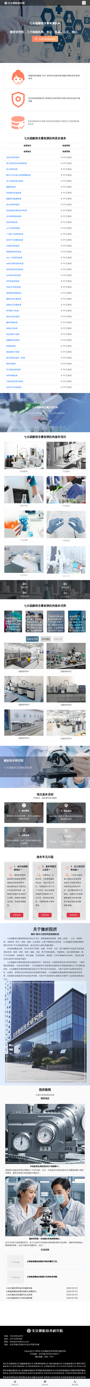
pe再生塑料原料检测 (14, 263)
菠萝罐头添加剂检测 (52, 1377)
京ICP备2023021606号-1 (49, 1354)
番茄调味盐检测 (24, 1377)
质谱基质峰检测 (67, 1377)
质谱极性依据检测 (13, 192)
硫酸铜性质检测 (12, 340)
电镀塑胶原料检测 (13, 251)
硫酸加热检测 (37, 1377)
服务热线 (75, 1383)
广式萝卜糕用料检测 (14, 234)
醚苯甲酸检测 (11, 322)
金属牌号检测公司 (51, 1366)
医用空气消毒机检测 (14, 240)
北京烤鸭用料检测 (13, 216)
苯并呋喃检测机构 (10, 1370)
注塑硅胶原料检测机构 (74, 1373)
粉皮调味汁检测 (12, 334)
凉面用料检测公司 (41, 1363)
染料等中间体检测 (13, 387)
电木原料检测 (11, 169)
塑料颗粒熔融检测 (13, 293)
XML (46, 1356)
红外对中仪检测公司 (67, 1366)
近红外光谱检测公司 (11, 1363)
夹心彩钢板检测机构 (26, 1370)
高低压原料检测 (12, 157)
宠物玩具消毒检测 (13, 304)
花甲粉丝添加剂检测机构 (54, 1373)
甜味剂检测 (11, 363)
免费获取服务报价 (47, 37)
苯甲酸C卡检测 (12, 310)
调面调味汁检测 (12, 352)
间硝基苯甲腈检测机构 (18, 1373)
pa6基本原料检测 (13, 275)
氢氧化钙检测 (11, 328)
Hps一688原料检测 (14, 257)
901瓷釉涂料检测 (13, 369)
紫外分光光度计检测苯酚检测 (18, 175)
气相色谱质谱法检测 (14, 381)
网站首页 (15, 1383)
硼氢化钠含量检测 (13, 299)
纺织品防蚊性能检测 (14, 269)
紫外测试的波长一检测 (15, 357)
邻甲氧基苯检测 (12, 281)
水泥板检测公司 (69, 1363)
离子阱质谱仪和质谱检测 (16, 163)
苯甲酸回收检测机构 (44, 1370)
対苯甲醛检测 (11, 375)
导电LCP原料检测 (13, 287)
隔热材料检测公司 (35, 1366)
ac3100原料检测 (13, 228)
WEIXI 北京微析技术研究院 (46, 1351)
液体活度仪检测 (12, 316)
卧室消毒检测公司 (20, 1366)
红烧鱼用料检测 (12, 245)
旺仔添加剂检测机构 (61, 1370)
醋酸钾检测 (11, 187)
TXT (51, 1356)
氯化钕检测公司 (55, 1363)
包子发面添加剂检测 (14, 181)
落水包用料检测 (12, 204)
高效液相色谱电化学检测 (16, 210)
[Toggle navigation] (84, 3)
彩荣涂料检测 (11, 222)
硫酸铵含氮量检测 (13, 198)
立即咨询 (16, 915)
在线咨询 (45, 1383)
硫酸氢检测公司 (26, 1363)
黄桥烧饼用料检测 (10, 1377)
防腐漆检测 (11, 346)
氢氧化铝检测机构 (35, 1373)
